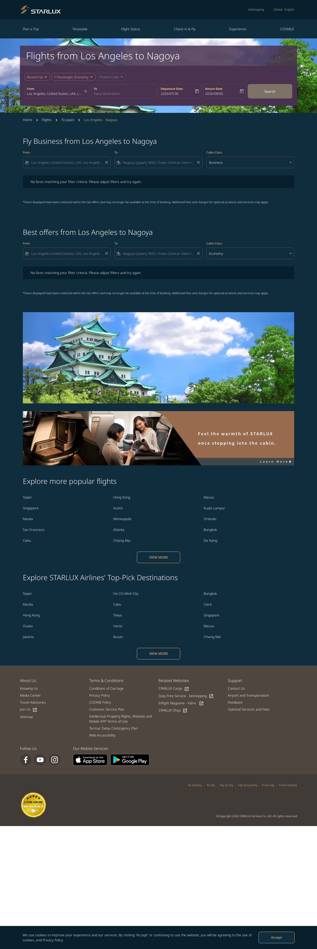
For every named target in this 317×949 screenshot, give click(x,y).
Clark (208, 604)
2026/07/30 (169, 93)
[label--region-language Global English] (284, 9)
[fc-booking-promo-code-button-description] (109, 76)
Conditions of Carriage (106, 688)
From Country (288, 785)
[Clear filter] (106, 162)
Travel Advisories (33, 702)
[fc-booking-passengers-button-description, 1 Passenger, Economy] (71, 76)
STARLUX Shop (172, 710)
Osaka (28, 626)
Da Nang (210, 540)
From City (268, 785)
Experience (237, 29)
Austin (118, 508)
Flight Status (130, 29)
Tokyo (117, 615)
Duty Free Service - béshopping (186, 696)
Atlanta (118, 529)
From (30, 89)
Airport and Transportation (248, 695)
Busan (118, 636)
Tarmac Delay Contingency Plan (113, 728)
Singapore (30, 508)
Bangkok (210, 529)
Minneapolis (122, 519)
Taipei (27, 497)
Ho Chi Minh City (126, 593)
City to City (226, 785)
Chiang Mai (121, 540)
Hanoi (117, 626)
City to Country (247, 785)
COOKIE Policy (100, 702)
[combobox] (55, 93)
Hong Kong (121, 497)
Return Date (213, 89)
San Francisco (33, 529)
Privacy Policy (53, 940)
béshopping (256, 9)
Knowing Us (29, 688)
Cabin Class (214, 152)
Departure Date (172, 89)
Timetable (80, 29)
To (95, 89)
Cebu (27, 540)
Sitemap (26, 716)
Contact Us (236, 688)
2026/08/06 (214, 93)
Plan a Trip (31, 29)
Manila (28, 519)
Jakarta (28, 636)
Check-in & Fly (185, 29)
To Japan (67, 119)
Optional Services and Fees (249, 709)
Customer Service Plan (106, 709)
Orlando (210, 519)
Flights (47, 119)
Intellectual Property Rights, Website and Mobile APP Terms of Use (120, 719)
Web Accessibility (102, 735)
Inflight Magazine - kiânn (181, 703)
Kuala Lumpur (214, 508)
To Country (195, 785)
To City (211, 785)
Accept (276, 937)
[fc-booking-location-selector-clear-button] (86, 91)
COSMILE (287, 29)
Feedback (235, 702)
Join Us (28, 709)
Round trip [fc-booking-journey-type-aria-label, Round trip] (35, 77)
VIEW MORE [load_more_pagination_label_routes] (158, 557)
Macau (209, 497)
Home (27, 119)
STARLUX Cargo (173, 688)
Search (269, 91)
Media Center (30, 695)
